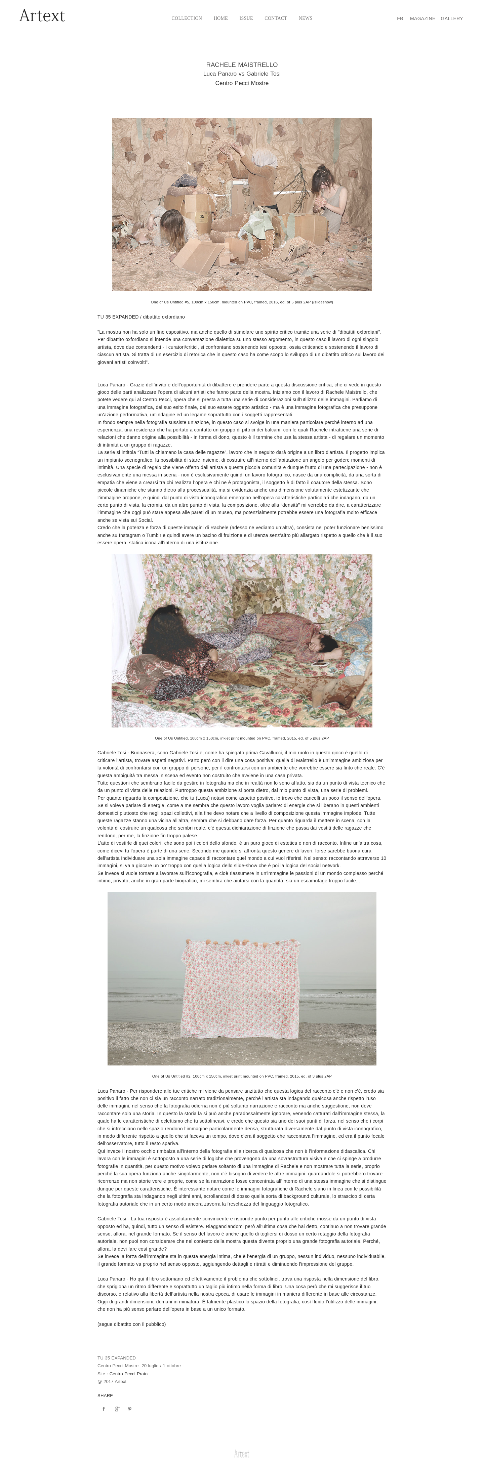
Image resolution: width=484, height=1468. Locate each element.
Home (221, 18)
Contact (276, 18)
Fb (400, 18)
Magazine (423, 18)
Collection (186, 18)
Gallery (452, 18)
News (306, 18)
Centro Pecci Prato (129, 1373)
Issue (246, 18)
